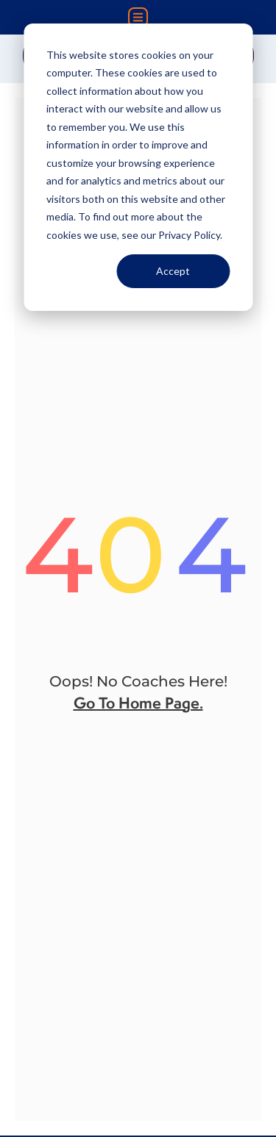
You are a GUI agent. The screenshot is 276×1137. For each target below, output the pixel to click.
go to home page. (138, 703)
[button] (138, 17)
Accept (173, 271)
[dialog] (138, 167)
